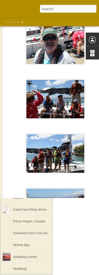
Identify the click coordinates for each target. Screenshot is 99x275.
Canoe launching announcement (36, 209)
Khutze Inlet (21, 138)
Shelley (76, 161)
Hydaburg (20, 269)
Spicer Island (22, 186)
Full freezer (21, 174)
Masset (18, 198)
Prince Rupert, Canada (29, 221)
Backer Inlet (21, 162)
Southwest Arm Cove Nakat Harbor (37, 233)
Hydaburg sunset (25, 257)
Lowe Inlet (20, 150)
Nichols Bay (21, 245)
